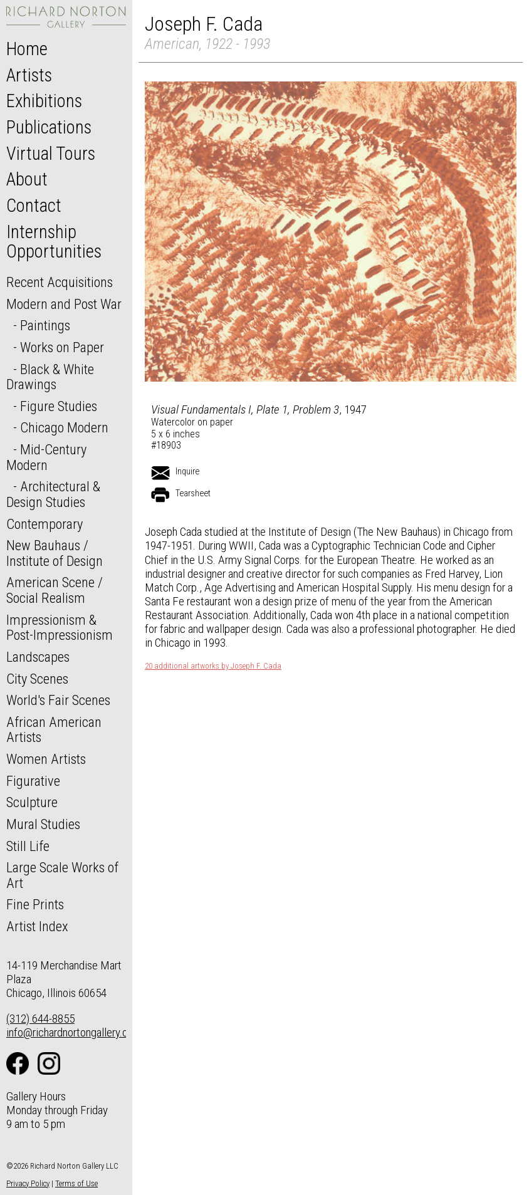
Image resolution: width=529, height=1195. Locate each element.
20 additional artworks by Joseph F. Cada (213, 666)
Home (27, 49)
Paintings (45, 325)
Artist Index (37, 926)
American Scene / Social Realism (54, 590)
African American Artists (54, 730)
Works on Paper (62, 347)
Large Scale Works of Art (62, 875)
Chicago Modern (64, 427)
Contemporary (44, 524)
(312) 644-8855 (40, 1018)
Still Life (28, 846)
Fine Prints (35, 904)
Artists (29, 75)
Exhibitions (44, 101)
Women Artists (46, 759)
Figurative (33, 781)
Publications (49, 127)
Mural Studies (43, 824)
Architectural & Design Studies (53, 494)
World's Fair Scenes (58, 700)
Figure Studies (58, 406)
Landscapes (38, 657)
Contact (33, 205)
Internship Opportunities (54, 242)
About (27, 179)
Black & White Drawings (50, 377)
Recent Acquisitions (59, 282)
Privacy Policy (28, 1183)
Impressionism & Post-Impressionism (59, 628)
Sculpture (32, 802)
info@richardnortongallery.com (74, 1032)
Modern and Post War (64, 304)
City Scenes (37, 679)
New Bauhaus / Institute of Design (54, 553)
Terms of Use (76, 1183)
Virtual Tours (50, 153)
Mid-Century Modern (46, 457)
